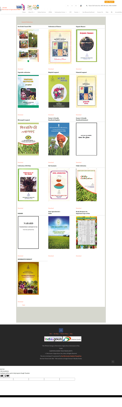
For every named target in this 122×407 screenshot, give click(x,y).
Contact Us (100, 12)
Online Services (42, 12)
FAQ (51, 334)
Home (24, 12)
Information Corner (61, 12)
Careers (77, 12)
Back (23, 305)
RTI (71, 12)
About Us (31, 12)
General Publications (27, 22)
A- (68, 5)
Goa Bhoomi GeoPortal (88, 12)
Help (107, 12)
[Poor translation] (7, 376)
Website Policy (64, 334)
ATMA (50, 12)
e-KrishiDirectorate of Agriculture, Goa (11, 8)
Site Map (56, 334)
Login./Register (109, 2)
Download (20, 69)
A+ (76, 5)
